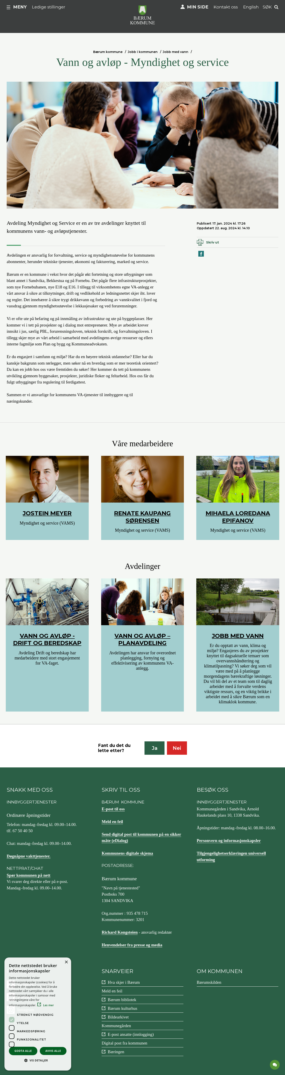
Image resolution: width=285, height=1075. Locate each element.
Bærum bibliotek (122, 999)
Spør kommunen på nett (28, 875)
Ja (154, 748)
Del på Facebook (201, 256)
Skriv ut (212, 242)
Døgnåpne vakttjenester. (28, 856)
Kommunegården (116, 1025)
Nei (177, 748)
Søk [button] (267, 7)
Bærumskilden (209, 982)
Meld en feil (112, 821)
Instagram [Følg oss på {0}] (25, 1009)
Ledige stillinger (48, 7)
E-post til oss (113, 809)
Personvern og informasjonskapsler (229, 840)
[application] (275, 1065)
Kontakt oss (226, 7)
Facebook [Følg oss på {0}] (25, 984)
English (251, 7)
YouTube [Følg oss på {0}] (25, 997)
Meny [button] (20, 7)
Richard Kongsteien (120, 932)
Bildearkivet (118, 1017)
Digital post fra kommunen (124, 1043)
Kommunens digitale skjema (127, 853)
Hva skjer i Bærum (124, 982)
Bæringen (116, 1051)
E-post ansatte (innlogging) (131, 1034)
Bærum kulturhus (122, 1008)
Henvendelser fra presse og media (132, 945)
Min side (197, 7)
